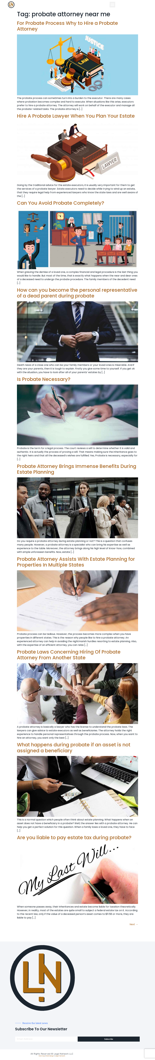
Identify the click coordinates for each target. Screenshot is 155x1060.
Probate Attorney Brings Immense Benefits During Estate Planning (76, 469)
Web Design (50, 1056)
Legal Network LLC (63, 1054)
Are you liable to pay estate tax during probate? (74, 837)
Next (134, 924)
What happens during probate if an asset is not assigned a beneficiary (73, 747)
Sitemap (42, 1056)
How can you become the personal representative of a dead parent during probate (77, 293)
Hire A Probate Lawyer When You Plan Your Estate (76, 115)
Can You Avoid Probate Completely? (60, 202)
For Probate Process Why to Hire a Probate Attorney (67, 26)
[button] (112, 5)
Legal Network (60, 1056)
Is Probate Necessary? (43, 379)
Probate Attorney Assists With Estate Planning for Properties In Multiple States (76, 562)
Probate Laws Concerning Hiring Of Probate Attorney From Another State (68, 654)
